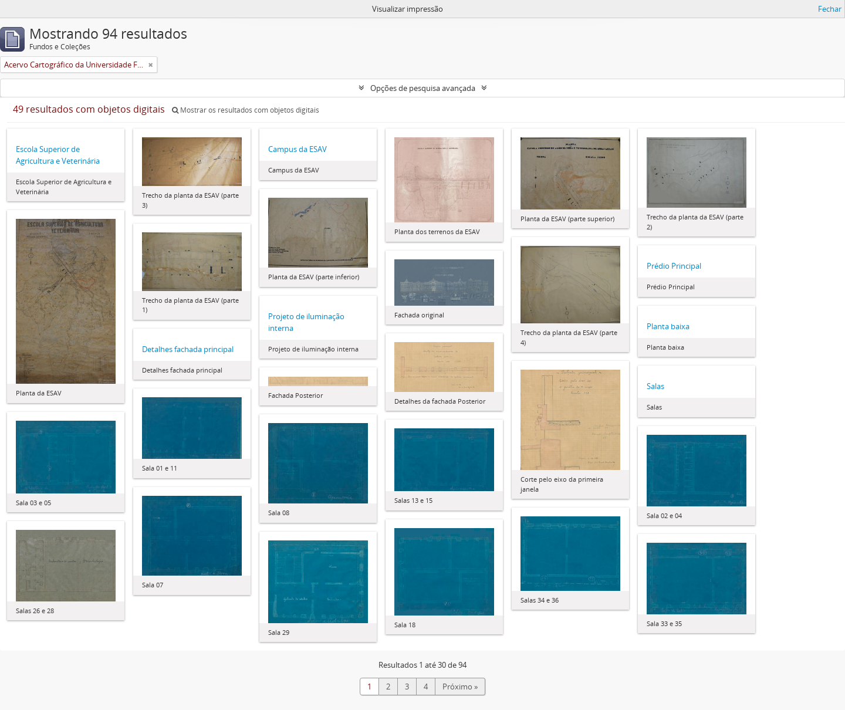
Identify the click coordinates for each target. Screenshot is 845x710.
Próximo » (460, 686)
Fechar (829, 9)
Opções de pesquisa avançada (422, 88)
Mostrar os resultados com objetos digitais (245, 110)
